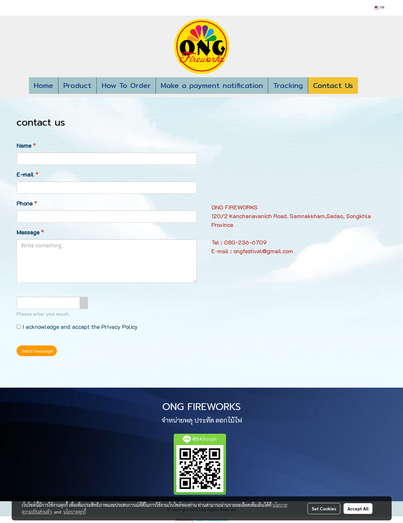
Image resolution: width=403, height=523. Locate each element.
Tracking (288, 85)
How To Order (126, 85)
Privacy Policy (119, 326)
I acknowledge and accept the (77, 326)
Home (43, 85)
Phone (27, 203)
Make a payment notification (212, 85)
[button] (367, 85)
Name (26, 145)
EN (379, 8)
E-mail (27, 174)
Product (77, 85)
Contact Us (333, 85)
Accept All (358, 508)
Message (30, 232)
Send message (36, 351)
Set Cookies (324, 508)
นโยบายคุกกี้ (74, 512)
